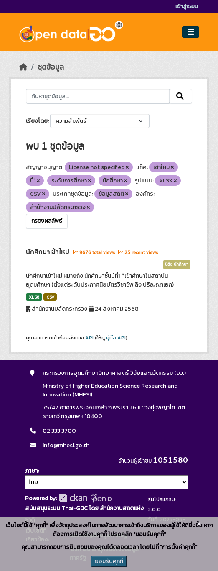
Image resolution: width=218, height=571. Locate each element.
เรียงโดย (37, 121)
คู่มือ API (116, 338)
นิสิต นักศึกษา (176, 264)
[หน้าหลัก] (23, 67)
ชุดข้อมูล (51, 67)
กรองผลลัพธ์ (46, 221)
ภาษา (31, 470)
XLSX (34, 297)
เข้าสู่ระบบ (186, 6)
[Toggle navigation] (190, 32)
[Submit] (180, 96)
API (89, 338)
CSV (50, 297)
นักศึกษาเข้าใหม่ (48, 252)
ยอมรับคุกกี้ (109, 561)
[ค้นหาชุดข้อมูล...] (98, 96)
